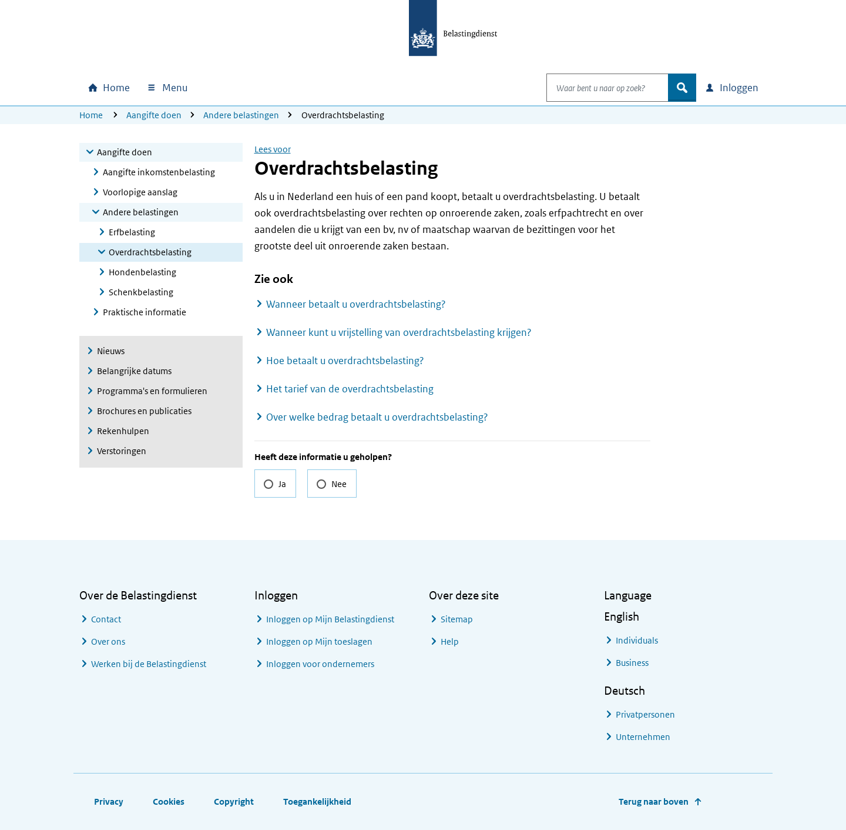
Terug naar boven (654, 801)
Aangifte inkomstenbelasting (159, 172)
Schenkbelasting (141, 292)
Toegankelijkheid (317, 801)
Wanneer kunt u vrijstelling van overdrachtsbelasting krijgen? (399, 332)
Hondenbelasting (142, 272)
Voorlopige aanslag (140, 192)
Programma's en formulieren (152, 390)
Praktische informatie (144, 312)
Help (450, 641)
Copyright (234, 801)
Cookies (168, 801)
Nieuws (111, 350)
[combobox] (595, 88)
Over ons (108, 641)
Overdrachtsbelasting (150, 252)
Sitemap (457, 619)
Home (91, 115)
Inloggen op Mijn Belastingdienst (330, 619)
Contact (106, 619)
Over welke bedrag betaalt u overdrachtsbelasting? (377, 417)
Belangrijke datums (134, 370)
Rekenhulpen (123, 430)
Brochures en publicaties (144, 410)
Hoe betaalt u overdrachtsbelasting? (345, 360)
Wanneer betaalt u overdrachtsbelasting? (356, 304)
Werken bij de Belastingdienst (148, 663)
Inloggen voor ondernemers (320, 663)
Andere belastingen (241, 115)
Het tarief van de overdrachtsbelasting (350, 388)
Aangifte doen (154, 115)
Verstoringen (121, 450)
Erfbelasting (132, 232)
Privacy (108, 801)
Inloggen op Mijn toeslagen (319, 641)
